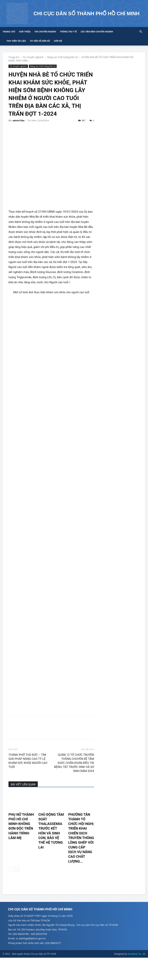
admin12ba (18, 120)
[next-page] (17, 869)
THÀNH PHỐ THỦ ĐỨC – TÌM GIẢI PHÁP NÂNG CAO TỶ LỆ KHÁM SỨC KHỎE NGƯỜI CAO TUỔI (27, 761)
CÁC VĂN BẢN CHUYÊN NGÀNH (97, 31)
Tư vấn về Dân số (40, 40)
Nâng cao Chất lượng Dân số (62, 57)
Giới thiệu (25, 31)
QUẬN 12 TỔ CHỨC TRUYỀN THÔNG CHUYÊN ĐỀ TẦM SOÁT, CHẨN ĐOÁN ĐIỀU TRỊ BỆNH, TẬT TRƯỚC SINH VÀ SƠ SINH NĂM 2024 (74, 763)
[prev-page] (10, 869)
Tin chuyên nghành (33, 57)
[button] (140, 32)
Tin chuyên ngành (45, 31)
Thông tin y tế (68, 31)
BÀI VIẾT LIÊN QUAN (23, 784)
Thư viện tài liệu (16, 40)
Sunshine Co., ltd (136, 954)
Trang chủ (9, 31)
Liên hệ (58, 40)
